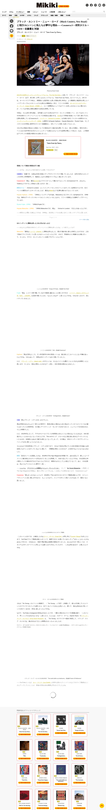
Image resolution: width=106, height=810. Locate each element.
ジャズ (36, 15)
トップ (4, 12)
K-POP (22, 15)
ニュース (44, 12)
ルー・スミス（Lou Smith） (42, 682)
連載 (28, 12)
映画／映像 (54, 15)
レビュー (35, 12)
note (58, 115)
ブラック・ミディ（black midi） (32, 361)
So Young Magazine (73, 468)
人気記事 (52, 12)
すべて (4, 15)
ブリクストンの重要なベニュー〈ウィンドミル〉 (43, 468)
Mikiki (51, 190)
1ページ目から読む (84, 219)
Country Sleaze (76, 536)
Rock (56, 150)
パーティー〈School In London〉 (51, 118)
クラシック (44, 15)
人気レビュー (62, 12)
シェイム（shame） (36, 231)
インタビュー (20, 12)
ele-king (36, 181)
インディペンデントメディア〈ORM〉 (29, 121)
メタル (29, 15)
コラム (11, 12)
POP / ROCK (50, 150)
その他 (68, 15)
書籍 (61, 15)
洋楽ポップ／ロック (31, 36)
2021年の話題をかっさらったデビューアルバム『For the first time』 (39, 95)
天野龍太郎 (29, 39)
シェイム (23, 468)
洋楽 (16, 15)
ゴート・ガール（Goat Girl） (53, 536)
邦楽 (10, 15)
